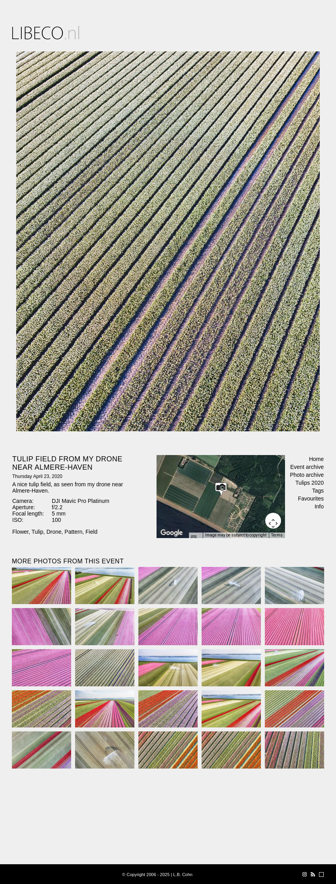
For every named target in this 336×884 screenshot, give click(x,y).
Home (316, 459)
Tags (318, 490)
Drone (53, 532)
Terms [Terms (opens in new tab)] (277, 535)
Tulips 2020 (309, 483)
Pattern (73, 532)
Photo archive (307, 475)
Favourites (311, 498)
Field (91, 532)
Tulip (37, 532)
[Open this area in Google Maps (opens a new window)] (172, 533)
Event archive (307, 467)
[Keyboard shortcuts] (195, 538)
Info (319, 506)
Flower (20, 532)
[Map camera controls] (273, 521)
